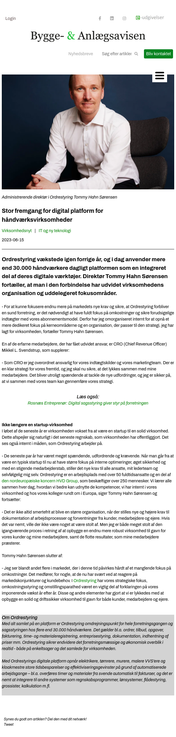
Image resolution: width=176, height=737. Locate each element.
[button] (136, 54)
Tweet (8, 724)
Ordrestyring (84, 580)
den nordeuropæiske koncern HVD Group (40, 481)
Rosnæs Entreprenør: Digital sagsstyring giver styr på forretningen (88, 403)
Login (10, 18)
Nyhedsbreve (81, 54)
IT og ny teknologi (55, 231)
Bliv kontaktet (158, 54)
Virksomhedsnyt (17, 231)
